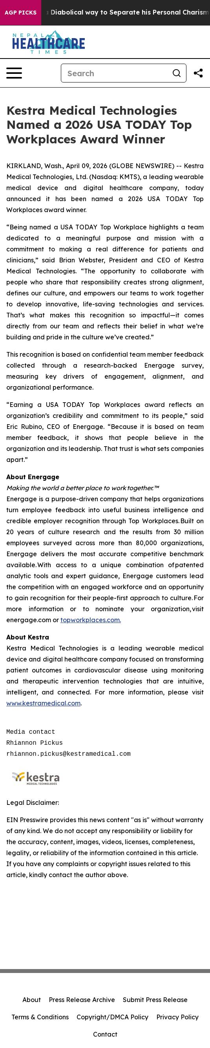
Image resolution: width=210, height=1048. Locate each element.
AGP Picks (21, 12)
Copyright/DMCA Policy (112, 1017)
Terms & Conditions (40, 1017)
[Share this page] (198, 73)
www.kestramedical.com (43, 703)
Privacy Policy (177, 1017)
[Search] (114, 73)
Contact (105, 1034)
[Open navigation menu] (14, 73)
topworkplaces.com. (90, 620)
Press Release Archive (82, 1000)
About (31, 1000)
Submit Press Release (155, 1000)
